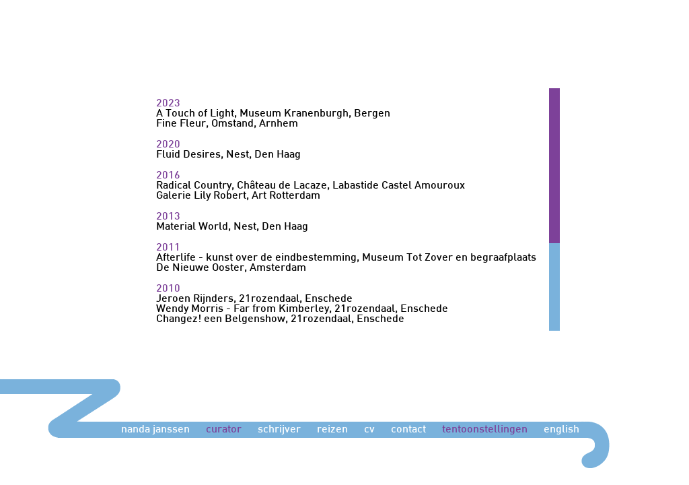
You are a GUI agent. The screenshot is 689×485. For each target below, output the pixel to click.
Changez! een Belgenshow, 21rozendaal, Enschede (280, 320)
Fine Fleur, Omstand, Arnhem (227, 124)
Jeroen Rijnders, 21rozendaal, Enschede (254, 299)
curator (224, 430)
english (561, 430)
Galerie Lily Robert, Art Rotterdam (238, 196)
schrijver (279, 430)
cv (369, 430)
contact (408, 430)
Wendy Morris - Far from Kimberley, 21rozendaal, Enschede (302, 309)
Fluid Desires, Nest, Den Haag (228, 155)
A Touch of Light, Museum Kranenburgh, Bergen (273, 114)
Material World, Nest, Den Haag (232, 227)
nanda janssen (155, 430)
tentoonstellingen (485, 430)
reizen (332, 430)
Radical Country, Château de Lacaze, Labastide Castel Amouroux (310, 186)
